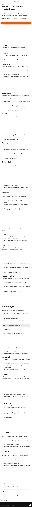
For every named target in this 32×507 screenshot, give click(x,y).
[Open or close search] (30, 1)
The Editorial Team (4, 11)
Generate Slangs (16, 23)
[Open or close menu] (1, 1)
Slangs (3, 4)
